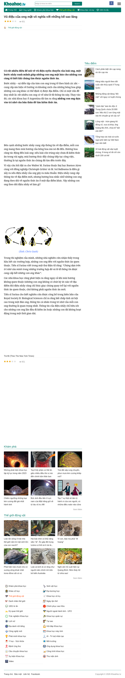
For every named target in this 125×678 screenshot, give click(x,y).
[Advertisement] (43, 49)
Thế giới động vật (65, 10)
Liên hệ (26, 674)
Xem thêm (77, 509)
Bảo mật (18, 674)
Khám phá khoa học (44, 10)
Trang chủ (11, 10)
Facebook (35, 674)
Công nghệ (25, 10)
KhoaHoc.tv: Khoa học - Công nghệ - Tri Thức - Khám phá (17, 3)
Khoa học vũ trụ (85, 10)
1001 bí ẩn (103, 10)
